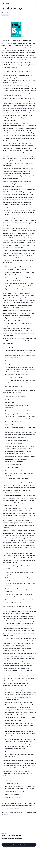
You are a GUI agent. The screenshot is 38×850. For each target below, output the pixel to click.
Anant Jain (5, 3)
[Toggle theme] (35, 2)
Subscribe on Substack (19, 845)
